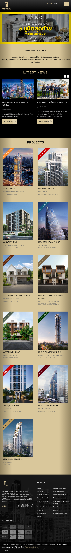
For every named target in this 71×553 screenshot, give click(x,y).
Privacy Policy (41, 513)
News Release (57, 507)
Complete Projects (58, 491)
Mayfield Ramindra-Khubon (16, 296)
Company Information (59, 488)
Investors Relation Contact (45, 507)
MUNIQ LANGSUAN (11, 406)
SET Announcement (43, 501)
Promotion (40, 510)
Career (39, 517)
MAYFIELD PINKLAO (11, 352)
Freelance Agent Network (61, 498)
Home (39, 488)
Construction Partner (59, 494)
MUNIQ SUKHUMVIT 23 (12, 459)
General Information (43, 498)
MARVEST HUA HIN (11, 242)
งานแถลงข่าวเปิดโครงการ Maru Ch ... (53, 102)
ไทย (55, 3)
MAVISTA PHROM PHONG (49, 242)
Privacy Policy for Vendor (60, 513)
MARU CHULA (9, 189)
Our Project (40, 491)
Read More (9, 122)
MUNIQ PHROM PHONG (48, 406)
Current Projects (42, 494)
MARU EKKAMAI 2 (46, 189)
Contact (55, 510)
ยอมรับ (6, 550)
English (49, 3)
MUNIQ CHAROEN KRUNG (49, 352)
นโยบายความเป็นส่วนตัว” (32, 547)
